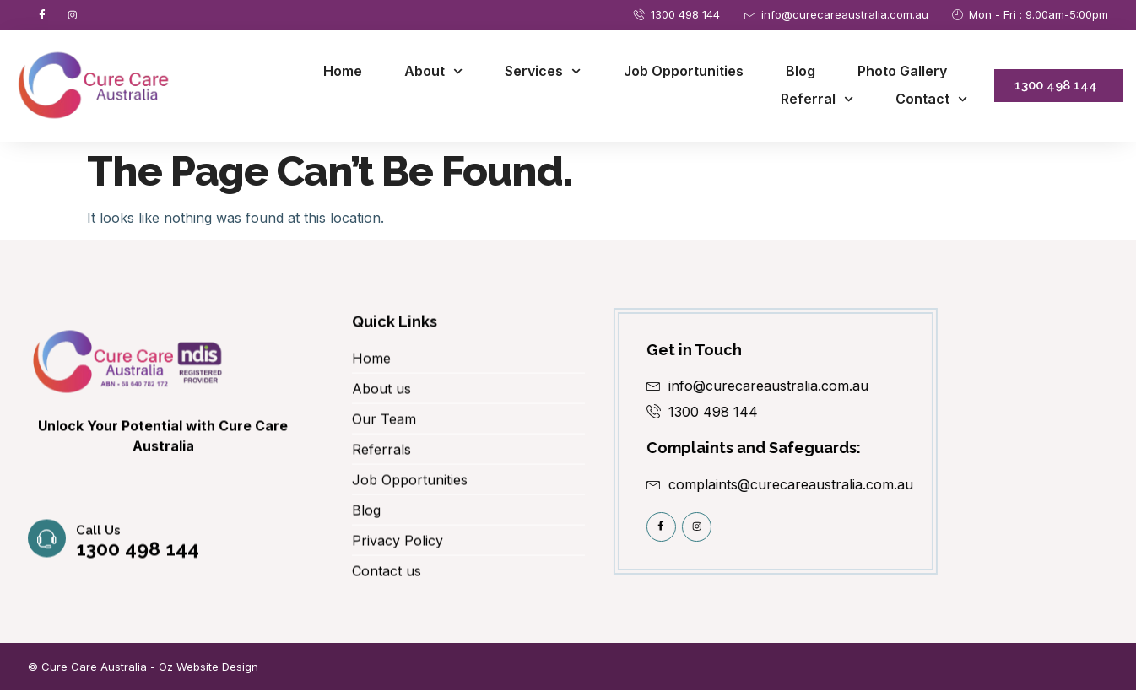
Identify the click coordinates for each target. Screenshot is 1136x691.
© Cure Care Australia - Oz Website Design (143, 667)
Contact (931, 101)
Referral (817, 101)
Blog (800, 71)
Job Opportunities (684, 71)
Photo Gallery (902, 71)
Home (342, 71)
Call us (99, 549)
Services (543, 72)
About (433, 72)
